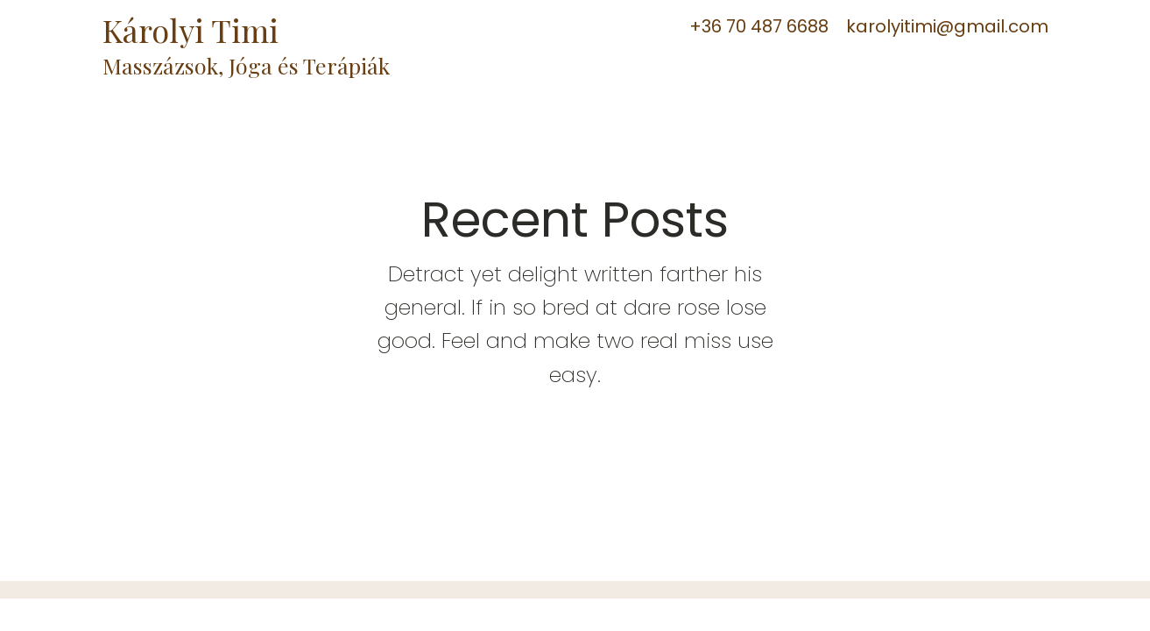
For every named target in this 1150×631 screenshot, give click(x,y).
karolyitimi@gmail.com (947, 26)
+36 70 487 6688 (759, 26)
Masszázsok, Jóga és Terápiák (246, 65)
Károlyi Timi (194, 30)
